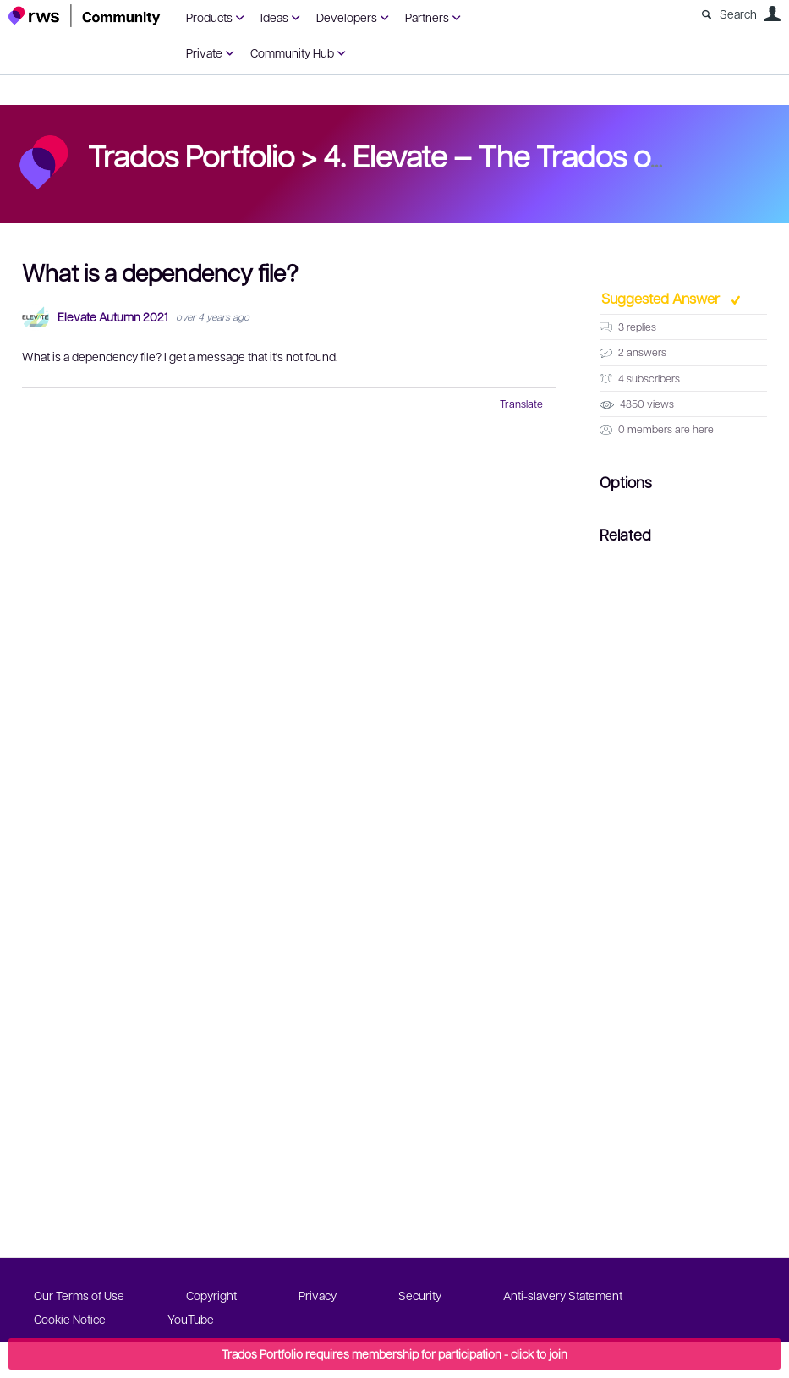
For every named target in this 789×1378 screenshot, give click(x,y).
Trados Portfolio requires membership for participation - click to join (394, 1353)
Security (419, 1295)
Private (204, 52)
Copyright (211, 1295)
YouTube (190, 1318)
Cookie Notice (70, 1318)
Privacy (318, 1295)
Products (209, 17)
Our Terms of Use (79, 1295)
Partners (427, 17)
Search (738, 13)
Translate (521, 403)
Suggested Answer (662, 297)
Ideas (274, 17)
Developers (346, 17)
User (772, 13)
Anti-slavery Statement (562, 1295)
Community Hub (292, 52)
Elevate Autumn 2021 (112, 317)
